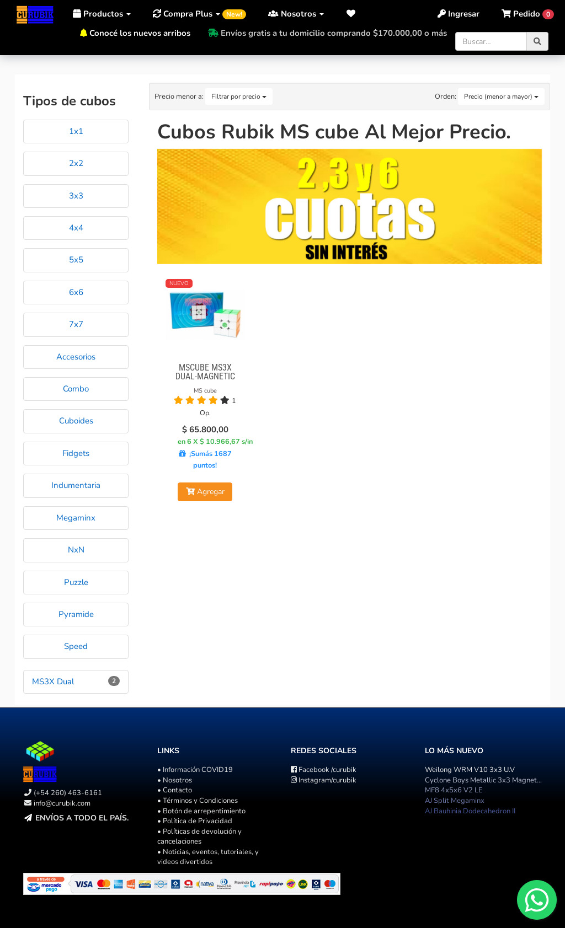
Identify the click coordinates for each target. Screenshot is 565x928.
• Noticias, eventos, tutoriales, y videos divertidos (208, 857)
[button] (351, 14)
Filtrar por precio (238, 96)
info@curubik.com (62, 803)
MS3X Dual (53, 681)
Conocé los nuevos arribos (139, 33)
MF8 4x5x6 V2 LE (454, 790)
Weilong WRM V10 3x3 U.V (470, 770)
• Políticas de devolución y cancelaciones (199, 837)
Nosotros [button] (296, 13)
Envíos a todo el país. (82, 818)
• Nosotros (174, 780)
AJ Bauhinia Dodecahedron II (470, 811)
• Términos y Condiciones (197, 801)
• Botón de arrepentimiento (201, 811)
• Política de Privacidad (194, 821)
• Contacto (174, 790)
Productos (102, 13)
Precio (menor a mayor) (501, 96)
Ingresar (458, 13)
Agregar (205, 491)
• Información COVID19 (195, 770)
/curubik (323, 770)
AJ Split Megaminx (454, 801)
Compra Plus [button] (199, 13)
